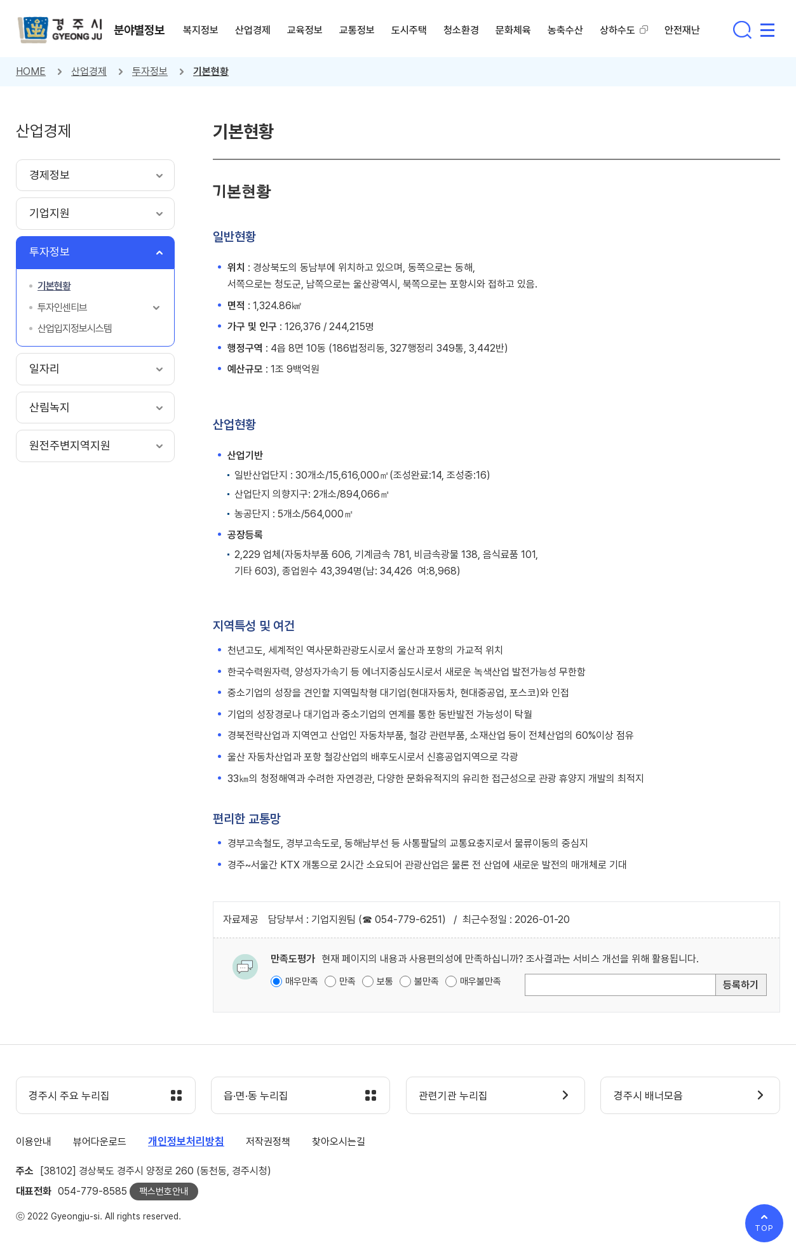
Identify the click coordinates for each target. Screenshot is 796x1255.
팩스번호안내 (164, 1191)
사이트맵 (767, 30)
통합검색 (742, 30)
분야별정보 (139, 30)
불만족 (426, 981)
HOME (31, 71)
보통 (385, 981)
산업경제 (89, 71)
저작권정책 (268, 1142)
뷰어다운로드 (99, 1142)
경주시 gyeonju (60, 30)
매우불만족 (480, 981)
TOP (764, 1228)
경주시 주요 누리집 (70, 1096)
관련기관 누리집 (454, 1096)
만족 (347, 981)
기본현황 (211, 71)
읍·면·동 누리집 (256, 1096)
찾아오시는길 (338, 1142)
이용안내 (33, 1142)
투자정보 (150, 71)
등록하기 (741, 985)
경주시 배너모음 (648, 1096)
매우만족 (301, 981)
